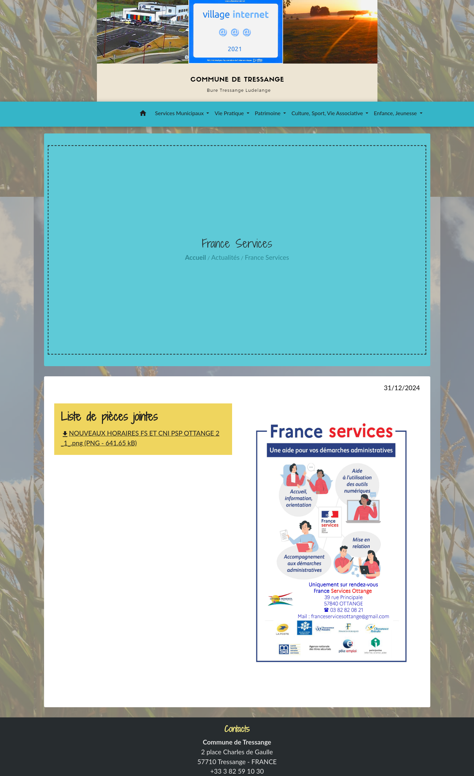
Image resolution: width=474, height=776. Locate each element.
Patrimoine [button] (268, 113)
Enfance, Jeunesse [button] (396, 113)
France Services (267, 257)
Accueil (195, 257)
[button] (142, 114)
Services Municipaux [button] (180, 113)
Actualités (225, 257)
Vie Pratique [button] (229, 113)
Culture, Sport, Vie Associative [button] (327, 113)
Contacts (237, 729)
